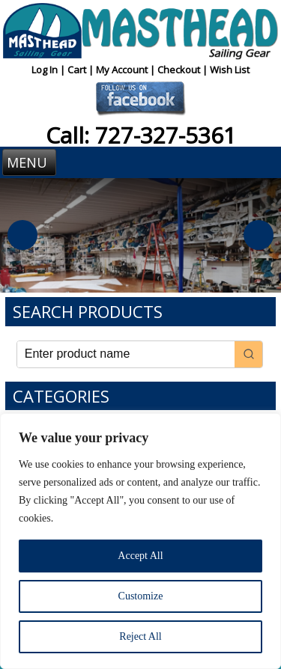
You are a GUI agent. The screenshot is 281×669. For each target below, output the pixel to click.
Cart (77, 69)
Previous (22, 235)
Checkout (179, 69)
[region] (140, 541)
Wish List (230, 69)
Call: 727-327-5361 (141, 135)
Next (259, 235)
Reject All (140, 636)
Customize (140, 596)
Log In (45, 69)
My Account (123, 69)
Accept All (140, 555)
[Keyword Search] (126, 354)
